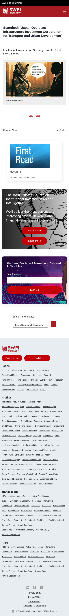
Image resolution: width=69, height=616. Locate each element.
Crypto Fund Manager (23, 426)
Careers (54, 385)
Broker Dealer (7, 416)
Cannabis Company (10, 421)
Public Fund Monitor (10, 375)
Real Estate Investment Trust (34, 469)
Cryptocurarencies (21, 506)
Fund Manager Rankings (27, 380)
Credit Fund (7, 506)
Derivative (35, 506)
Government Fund (39, 440)
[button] (53, 324)
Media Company (43, 455)
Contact (21, 389)
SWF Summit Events (12, 3)
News (50, 380)
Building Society (22, 416)
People (14, 464)
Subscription (16, 370)
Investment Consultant (21, 450)
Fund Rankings (8, 380)
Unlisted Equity (42, 530)
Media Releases (8, 389)
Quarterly (48, 375)
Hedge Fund (13, 510)
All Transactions (8, 496)
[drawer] (64, 11)
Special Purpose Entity (48, 474)
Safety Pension (8, 474)
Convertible (48, 501)
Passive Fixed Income (52, 515)
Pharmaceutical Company (30, 464)
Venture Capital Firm (27, 484)
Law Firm (30, 455)
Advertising (25, 375)
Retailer (52, 469)
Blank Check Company (38, 411)
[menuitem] (6, 371)
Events (43, 380)
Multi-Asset (19, 515)
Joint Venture (7, 455)
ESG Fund (46, 506)
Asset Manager (49, 407)
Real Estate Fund (56, 520)
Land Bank (19, 455)
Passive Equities (33, 515)
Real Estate (42, 520)
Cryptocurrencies (21, 552)
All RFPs (5, 547)
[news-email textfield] (34, 280)
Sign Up (34, 290)
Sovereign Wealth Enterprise (30, 385)
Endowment (59, 426)
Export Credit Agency (11, 431)
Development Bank (43, 426)
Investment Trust (40, 450)
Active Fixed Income (40, 496)
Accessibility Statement (34, 606)
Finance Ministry (9, 435)
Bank (24, 411)
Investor (53, 450)
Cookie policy (34, 601)
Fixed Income (59, 506)
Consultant (36, 501)
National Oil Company (11, 460)
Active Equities (23, 496)
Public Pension (49, 464)
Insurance (6, 450)
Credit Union (7, 426)
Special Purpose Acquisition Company (18, 530)
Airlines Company (33, 407)
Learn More (37, 241)
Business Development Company (45, 416)
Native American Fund (31, 460)
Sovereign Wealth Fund (27, 474)
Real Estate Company (11, 469)
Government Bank (22, 440)
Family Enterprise (29, 431)
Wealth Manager (46, 484)
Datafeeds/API (43, 370)
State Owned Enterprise (12, 479)
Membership (29, 370)
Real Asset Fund (27, 520)
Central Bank (26, 421)
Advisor (32, 402)
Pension (5, 464)
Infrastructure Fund (42, 510)
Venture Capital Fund (11, 535)
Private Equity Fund (10, 520)
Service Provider (9, 525)
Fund (57, 435)
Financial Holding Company (29, 435)
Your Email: (12, 274)
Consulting (37, 375)
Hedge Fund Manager (32, 445)
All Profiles (6, 402)
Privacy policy (34, 593)
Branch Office (56, 411)
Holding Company (51, 445)
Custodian (34, 552)
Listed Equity (7, 515)
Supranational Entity (48, 479)
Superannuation (31, 479)
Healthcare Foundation (11, 445)
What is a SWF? (8, 385)
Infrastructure (26, 510)
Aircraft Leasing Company (13, 407)
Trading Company (9, 484)
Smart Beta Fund (25, 525)
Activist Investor (19, 402)
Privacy (43, 389)
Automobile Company (11, 411)
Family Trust (57, 431)
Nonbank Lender (50, 460)
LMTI (46, 385)
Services (5, 370)
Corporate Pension (52, 421)
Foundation (48, 435)
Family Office (44, 431)
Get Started (37, 231)
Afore (39, 402)
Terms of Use (32, 389)
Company (38, 421)
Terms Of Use (34, 597)
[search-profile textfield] (30, 324)
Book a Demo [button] (12, 358)
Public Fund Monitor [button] (37, 358)
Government (7, 440)
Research (59, 380)
